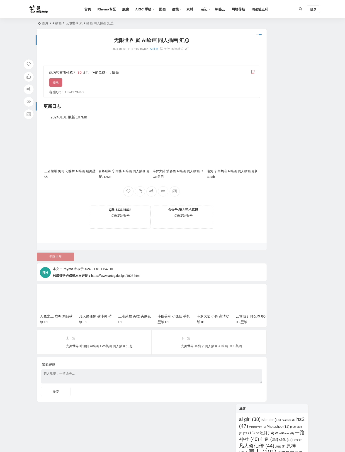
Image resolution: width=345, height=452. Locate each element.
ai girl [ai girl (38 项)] (249, 44)
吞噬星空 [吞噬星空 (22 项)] (289, 77)
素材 (198, 9)
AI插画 (57, 23)
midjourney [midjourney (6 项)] (257, 51)
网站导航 (247, 9)
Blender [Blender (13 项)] (271, 44)
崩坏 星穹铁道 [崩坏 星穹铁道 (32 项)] (258, 90)
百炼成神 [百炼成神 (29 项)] (267, 117)
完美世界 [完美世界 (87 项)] (270, 83)
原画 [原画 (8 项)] (280, 71)
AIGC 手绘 (152, 9)
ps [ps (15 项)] (249, 57)
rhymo (68, 262)
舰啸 (134, 9)
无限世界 (52, 250)
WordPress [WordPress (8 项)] (284, 57)
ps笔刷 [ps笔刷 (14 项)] (265, 57)
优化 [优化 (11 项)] (286, 64)
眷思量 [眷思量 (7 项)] (288, 118)
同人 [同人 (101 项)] (262, 76)
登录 (56, 82)
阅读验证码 (268, 9)
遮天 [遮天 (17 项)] (284, 137)
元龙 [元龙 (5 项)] (298, 64)
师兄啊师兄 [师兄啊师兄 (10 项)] (289, 90)
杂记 (213, 9)
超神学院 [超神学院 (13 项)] (265, 137)
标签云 (229, 9)
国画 (171, 9)
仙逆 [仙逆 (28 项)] (269, 63)
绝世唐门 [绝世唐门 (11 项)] (289, 131)
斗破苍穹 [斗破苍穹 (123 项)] (268, 96)
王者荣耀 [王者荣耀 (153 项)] (265, 110)
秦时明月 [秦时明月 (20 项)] (284, 124)
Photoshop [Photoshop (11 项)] (278, 51)
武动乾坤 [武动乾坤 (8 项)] (287, 104)
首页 (96, 9)
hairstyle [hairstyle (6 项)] (289, 44)
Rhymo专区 (115, 9)
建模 (184, 9)
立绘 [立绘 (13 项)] (260, 131)
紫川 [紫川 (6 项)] (273, 131)
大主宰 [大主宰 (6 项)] (245, 84)
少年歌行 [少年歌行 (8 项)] (297, 84)
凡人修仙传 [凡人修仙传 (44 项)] (256, 70)
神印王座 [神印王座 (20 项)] (259, 124)
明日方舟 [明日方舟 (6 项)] (271, 104)
